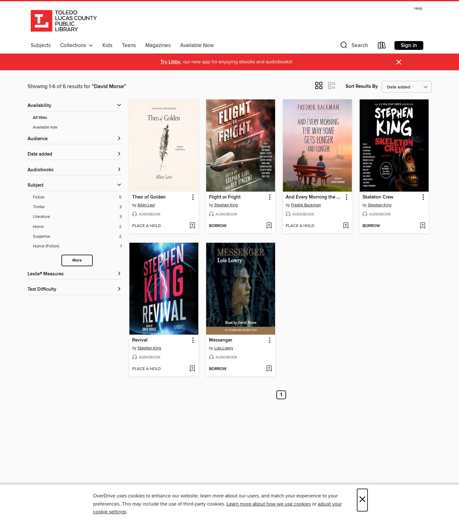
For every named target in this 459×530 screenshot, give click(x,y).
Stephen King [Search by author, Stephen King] (226, 205)
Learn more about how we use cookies (269, 504)
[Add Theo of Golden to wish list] (192, 226)
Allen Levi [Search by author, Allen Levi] (146, 205)
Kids (107, 45)
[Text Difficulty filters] (75, 289)
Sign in (409, 45)
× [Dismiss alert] (398, 62)
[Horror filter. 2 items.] (77, 227)
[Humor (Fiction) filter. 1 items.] (77, 246)
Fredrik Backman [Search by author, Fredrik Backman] (306, 205)
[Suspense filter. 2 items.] (77, 236)
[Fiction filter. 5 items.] (77, 197)
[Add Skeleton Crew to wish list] (422, 226)
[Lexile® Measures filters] (75, 274)
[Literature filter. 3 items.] (77, 217)
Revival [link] (140, 340)
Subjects (41, 45)
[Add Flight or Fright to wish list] (269, 226)
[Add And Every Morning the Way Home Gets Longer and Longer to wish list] (346, 226)
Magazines (158, 45)
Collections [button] (76, 45)
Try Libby (170, 62)
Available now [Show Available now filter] (45, 127)
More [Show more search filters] (77, 260)
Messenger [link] (220, 340)
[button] (353, 46)
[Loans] (382, 46)
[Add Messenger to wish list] (269, 369)
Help (418, 8)
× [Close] (362, 500)
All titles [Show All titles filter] (40, 117)
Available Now (197, 45)
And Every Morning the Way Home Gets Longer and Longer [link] (314, 197)
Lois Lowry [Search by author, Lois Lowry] (223, 348)
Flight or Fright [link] (225, 197)
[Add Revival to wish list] (192, 369)
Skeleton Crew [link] (378, 197)
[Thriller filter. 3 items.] (77, 207)
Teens (129, 45)
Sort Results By (362, 86)
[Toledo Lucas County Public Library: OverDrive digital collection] (64, 21)
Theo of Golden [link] (149, 197)
